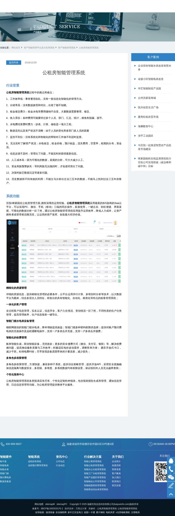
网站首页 (15, 47)
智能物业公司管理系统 (95, 481)
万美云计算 (81, 508)
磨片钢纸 (100, 512)
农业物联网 (61, 512)
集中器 (3, 461)
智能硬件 (6, 456)
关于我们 (118, 456)
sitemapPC (62, 504)
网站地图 (39, 504)
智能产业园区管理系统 (95, 477)
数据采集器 (5, 481)
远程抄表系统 (34, 461)
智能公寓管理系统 (93, 461)
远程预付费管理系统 (38, 465)
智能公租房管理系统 (94, 465)
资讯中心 (62, 456)
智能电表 (4, 465)
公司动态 (60, 461)
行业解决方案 (93, 456)
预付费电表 (5, 477)
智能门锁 (4, 473)
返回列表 (13, 62)
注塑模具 (135, 512)
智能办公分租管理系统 (95, 469)
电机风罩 (110, 512)
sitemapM (50, 504)
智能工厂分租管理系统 (95, 473)
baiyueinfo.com (121, 504)
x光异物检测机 (123, 512)
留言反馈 (116, 485)
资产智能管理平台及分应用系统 (39, 47)
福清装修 (50, 512)
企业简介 (116, 461)
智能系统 (34, 456)
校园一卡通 (89, 512)
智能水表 (4, 469)
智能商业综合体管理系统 (96, 489)
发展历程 (116, 465)
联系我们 (116, 481)
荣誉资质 (116, 469)
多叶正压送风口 (75, 512)
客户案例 (116, 473)
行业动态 (60, 465)
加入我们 (116, 477)
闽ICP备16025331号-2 (52, 508)
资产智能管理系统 (66, 47)
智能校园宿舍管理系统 (95, 485)
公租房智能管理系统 (89, 47)
